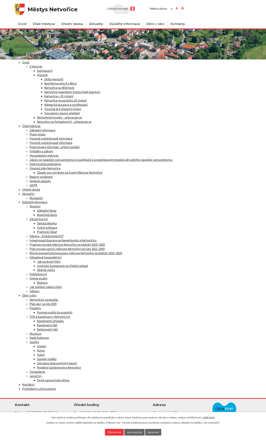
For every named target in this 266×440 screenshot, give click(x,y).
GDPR (33, 185)
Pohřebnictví (38, 274)
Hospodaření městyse (44, 156)
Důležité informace (124, 24)
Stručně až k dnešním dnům (62, 109)
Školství (35, 206)
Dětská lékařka (47, 223)
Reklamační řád (47, 329)
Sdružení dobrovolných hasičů (57, 363)
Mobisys (42, 283)
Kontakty (177, 24)
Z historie (36, 66)
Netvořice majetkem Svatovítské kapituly (72, 92)
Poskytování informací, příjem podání (55, 147)
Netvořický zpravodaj (44, 300)
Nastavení (153, 432)
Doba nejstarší (53, 79)
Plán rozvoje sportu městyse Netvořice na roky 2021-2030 (67, 249)
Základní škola (46, 211)
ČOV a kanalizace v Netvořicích (50, 317)
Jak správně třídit (48, 262)
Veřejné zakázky (40, 181)
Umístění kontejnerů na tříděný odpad (62, 266)
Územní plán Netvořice (45, 168)
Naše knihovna (39, 338)
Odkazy (35, 291)
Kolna (41, 351)
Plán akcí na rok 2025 (43, 304)
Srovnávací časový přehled (62, 113)
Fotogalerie (37, 372)
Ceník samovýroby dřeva (53, 380)
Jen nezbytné (134, 432)
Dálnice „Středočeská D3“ (47, 236)
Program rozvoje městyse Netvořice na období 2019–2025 (67, 245)
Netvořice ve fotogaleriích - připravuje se (64, 122)
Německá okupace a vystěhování (66, 105)
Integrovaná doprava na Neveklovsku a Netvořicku (63, 240)
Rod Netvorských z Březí (60, 83)
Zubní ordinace (47, 228)
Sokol (41, 355)
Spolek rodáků (47, 359)
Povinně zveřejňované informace (51, 139)
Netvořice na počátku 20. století (65, 100)
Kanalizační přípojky (50, 321)
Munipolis (36, 198)
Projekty (35, 308)
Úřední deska (72, 24)
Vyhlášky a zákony (41, 151)
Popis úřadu (38, 134)
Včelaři (41, 346)
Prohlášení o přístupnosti (39, 389)
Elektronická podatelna (45, 164)
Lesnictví (36, 376)
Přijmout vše (114, 432)
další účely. (209, 417)
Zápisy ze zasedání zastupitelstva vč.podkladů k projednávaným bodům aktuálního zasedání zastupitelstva (101, 160)
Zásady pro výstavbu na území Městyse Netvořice (69, 173)
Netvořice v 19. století (58, 96)
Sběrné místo (46, 270)
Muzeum (35, 334)
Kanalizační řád (47, 325)
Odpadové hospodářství (46, 257)
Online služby (38, 278)
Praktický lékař (47, 232)
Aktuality (96, 24)
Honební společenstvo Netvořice (59, 368)
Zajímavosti (44, 71)
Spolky (34, 342)
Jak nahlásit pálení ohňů (46, 287)
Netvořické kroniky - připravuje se (59, 117)
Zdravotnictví (39, 219)
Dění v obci (155, 24)
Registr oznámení (41, 177)
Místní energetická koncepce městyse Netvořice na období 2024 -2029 (76, 253)
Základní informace (42, 130)
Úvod (22, 24)
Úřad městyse (44, 24)
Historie (42, 75)
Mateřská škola (47, 215)
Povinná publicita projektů (54, 312)
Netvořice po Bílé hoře (59, 88)
